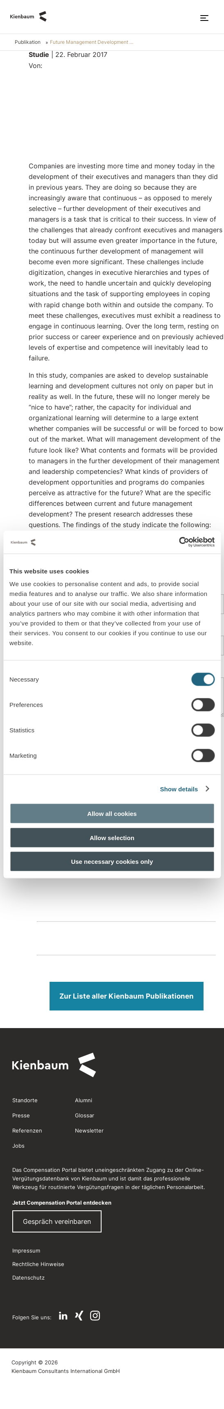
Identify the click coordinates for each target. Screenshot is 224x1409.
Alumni (83, 1100)
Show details (179, 788)
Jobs (18, 1145)
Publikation (28, 42)
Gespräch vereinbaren (57, 1221)
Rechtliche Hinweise (38, 1264)
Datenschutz (28, 1277)
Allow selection (112, 837)
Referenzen (27, 1130)
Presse (21, 1115)
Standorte (25, 1100)
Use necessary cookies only (112, 861)
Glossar (84, 1115)
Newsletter (89, 1130)
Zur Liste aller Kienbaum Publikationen (126, 996)
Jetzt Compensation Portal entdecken (61, 1202)
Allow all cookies (112, 813)
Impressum (26, 1250)
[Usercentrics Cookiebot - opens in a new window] (179, 542)
